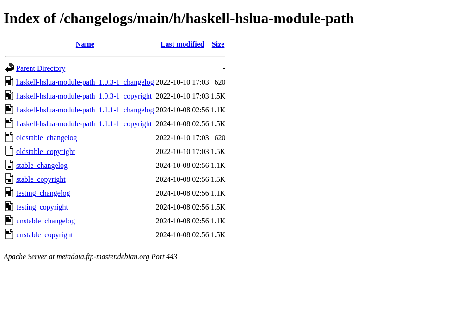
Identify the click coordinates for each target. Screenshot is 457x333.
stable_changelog (42, 165)
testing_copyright (42, 207)
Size (218, 44)
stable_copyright (41, 179)
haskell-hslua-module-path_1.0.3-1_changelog (85, 82)
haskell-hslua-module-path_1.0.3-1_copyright (84, 96)
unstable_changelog (45, 221)
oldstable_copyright (45, 151)
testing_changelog (43, 193)
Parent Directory (40, 68)
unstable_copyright (44, 235)
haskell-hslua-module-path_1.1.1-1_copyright (84, 124)
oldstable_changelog (46, 138)
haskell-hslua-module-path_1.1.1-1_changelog (85, 110)
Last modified (182, 44)
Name (85, 44)
